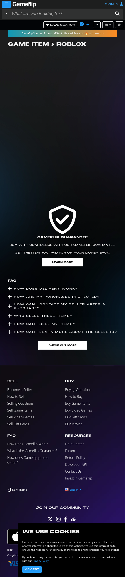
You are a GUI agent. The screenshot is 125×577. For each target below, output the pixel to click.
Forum (70, 450)
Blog (10, 549)
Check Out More (63, 345)
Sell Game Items (19, 410)
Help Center (74, 444)
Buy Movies (73, 424)
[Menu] (6, 4)
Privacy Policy (41, 561)
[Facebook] (65, 520)
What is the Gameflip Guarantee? (32, 450)
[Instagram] (58, 520)
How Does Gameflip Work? (27, 444)
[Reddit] (73, 520)
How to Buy (73, 396)
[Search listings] (60, 14)
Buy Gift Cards (76, 417)
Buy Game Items (77, 403)
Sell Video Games (20, 417)
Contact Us (73, 471)
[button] (117, 14)
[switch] (17, 490)
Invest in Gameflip (78, 478)
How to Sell (16, 396)
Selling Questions (20, 403)
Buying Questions (78, 389)
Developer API (76, 464)
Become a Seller (19, 389)
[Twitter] (50, 520)
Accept (32, 569)
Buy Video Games (78, 410)
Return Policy (75, 457)
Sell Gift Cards (18, 424)
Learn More (62, 262)
